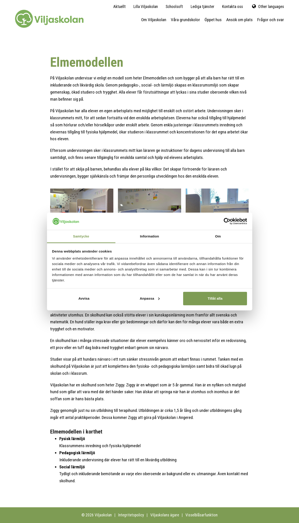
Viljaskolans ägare (164, 515)
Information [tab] (149, 236)
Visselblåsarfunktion (201, 515)
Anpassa (150, 298)
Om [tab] (218, 236)
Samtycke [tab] (81, 236)
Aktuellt (119, 6)
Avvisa (83, 298)
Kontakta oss (232, 6)
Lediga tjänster (202, 6)
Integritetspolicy (131, 515)
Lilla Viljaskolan (145, 6)
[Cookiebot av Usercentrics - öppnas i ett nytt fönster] (227, 221)
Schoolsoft (174, 6)
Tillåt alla (215, 298)
